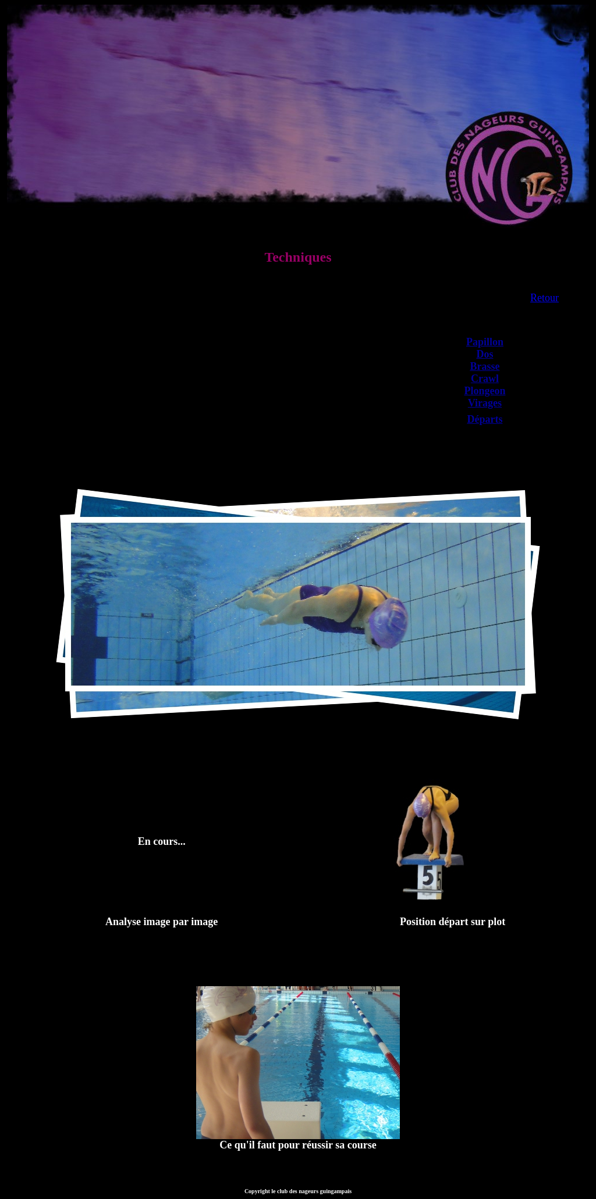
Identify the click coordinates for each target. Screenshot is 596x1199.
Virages (485, 403)
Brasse (484, 366)
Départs (484, 419)
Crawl (485, 378)
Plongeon (484, 391)
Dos (484, 354)
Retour (544, 298)
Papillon (484, 342)
